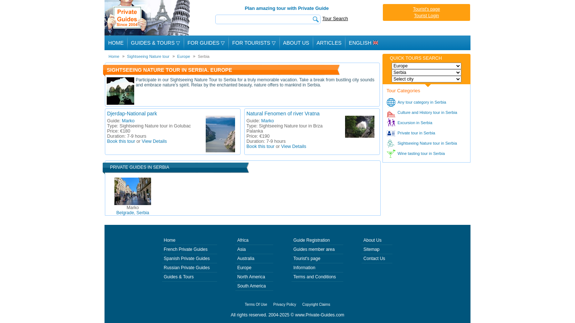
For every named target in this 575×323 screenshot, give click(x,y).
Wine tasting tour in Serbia (421, 153)
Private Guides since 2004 (148, 18)
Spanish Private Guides (187, 258)
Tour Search (335, 18)
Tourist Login (426, 15)
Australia (245, 258)
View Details (154, 141)
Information (304, 267)
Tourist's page (426, 9)
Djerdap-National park (132, 113)
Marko (128, 120)
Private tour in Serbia (416, 133)
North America (251, 276)
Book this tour (121, 141)
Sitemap (371, 249)
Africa (243, 240)
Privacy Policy (284, 304)
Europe (244, 267)
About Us (296, 43)
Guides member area (314, 249)
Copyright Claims (316, 304)
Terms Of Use (256, 304)
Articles (328, 43)
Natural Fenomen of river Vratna (282, 113)
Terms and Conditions (314, 276)
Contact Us (374, 258)
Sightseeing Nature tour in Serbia (427, 143)
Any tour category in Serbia (422, 102)
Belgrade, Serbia (132, 210)
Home (116, 43)
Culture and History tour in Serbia (427, 112)
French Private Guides (186, 249)
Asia (241, 249)
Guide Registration (311, 240)
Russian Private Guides (187, 267)
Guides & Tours (179, 276)
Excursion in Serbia (415, 122)
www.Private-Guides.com (319, 315)
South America (251, 286)
